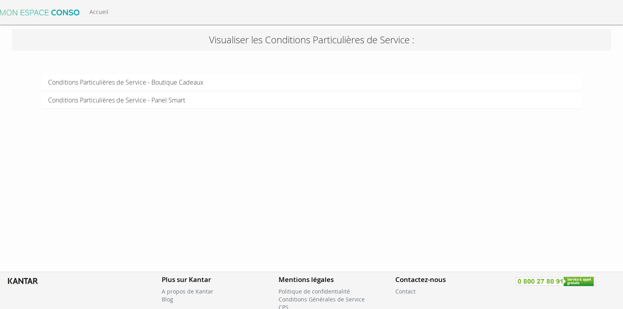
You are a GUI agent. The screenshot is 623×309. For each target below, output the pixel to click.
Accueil (98, 11)
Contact (405, 291)
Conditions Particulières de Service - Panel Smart (116, 100)
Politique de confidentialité (314, 291)
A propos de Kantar (187, 291)
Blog (167, 299)
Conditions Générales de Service (322, 299)
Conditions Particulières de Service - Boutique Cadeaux (125, 82)
